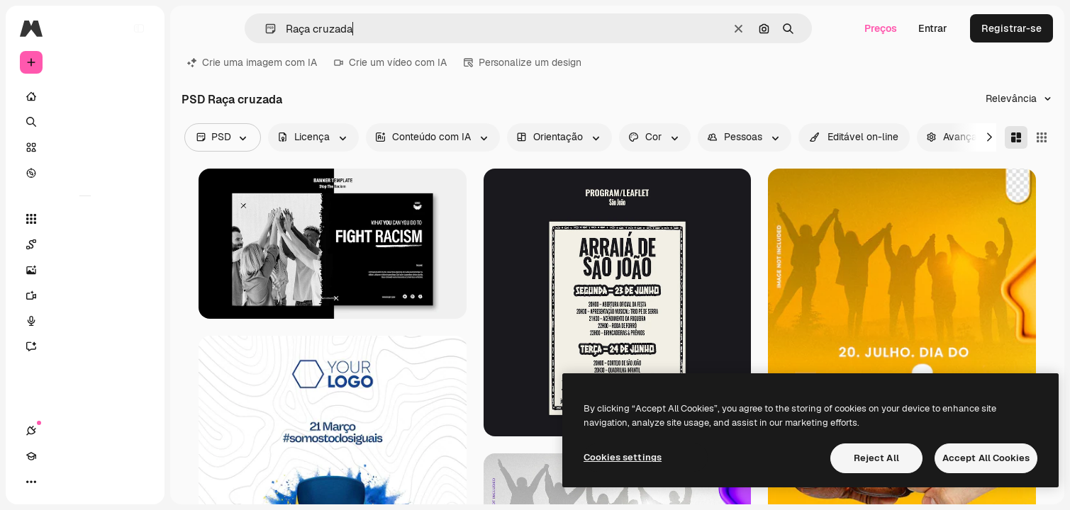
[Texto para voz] (85, 321)
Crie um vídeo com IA (390, 62)
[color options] (655, 137)
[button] (264, 28)
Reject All (876, 458)
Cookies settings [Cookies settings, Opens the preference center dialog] (623, 457)
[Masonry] (1016, 137)
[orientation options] (559, 137)
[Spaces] (85, 244)
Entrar (932, 28)
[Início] (85, 96)
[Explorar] (85, 173)
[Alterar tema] (82, 481)
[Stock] (85, 147)
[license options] (313, 137)
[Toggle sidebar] (139, 28)
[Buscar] (85, 121)
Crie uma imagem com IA (252, 62)
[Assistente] (85, 346)
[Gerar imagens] (85, 270)
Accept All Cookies (986, 458)
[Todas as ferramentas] (85, 219)
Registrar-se (1011, 28)
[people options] (744, 137)
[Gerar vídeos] (85, 295)
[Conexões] (31, 481)
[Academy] (56, 481)
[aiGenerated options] (433, 137)
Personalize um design (522, 62)
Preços (880, 28)
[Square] (1041, 137)
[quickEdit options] (854, 137)
